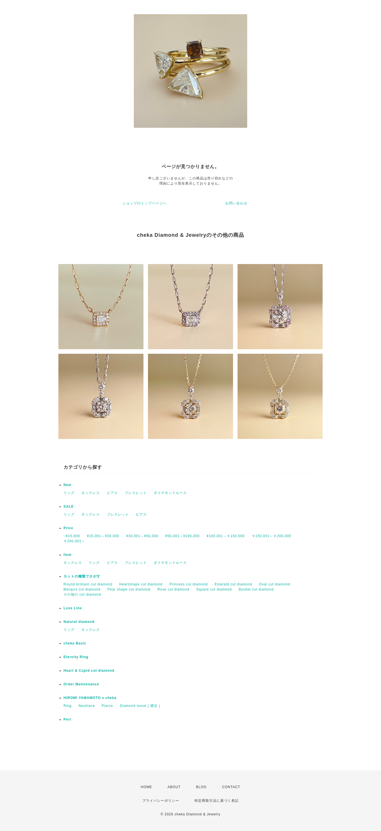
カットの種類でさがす (82, 576)
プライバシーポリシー (160, 801)
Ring (68, 706)
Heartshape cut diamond (141, 584)
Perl (67, 719)
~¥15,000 (72, 536)
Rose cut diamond (173, 589)
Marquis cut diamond (82, 589)
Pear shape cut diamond (129, 589)
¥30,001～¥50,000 (142, 536)
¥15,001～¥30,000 (103, 536)
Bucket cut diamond (256, 589)
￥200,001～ (74, 541)
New (67, 485)
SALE (69, 506)
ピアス (112, 493)
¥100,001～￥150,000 (226, 536)
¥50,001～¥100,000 (182, 536)
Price (68, 528)
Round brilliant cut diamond (88, 584)
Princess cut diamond (189, 584)
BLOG (201, 787)
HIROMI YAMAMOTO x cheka (90, 698)
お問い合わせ (236, 203)
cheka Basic (75, 643)
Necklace (87, 706)
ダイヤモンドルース (170, 493)
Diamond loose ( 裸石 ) (140, 706)
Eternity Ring (76, 657)
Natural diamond (79, 622)
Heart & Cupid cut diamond (89, 671)
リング (69, 493)
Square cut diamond (214, 589)
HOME (146, 787)
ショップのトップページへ (144, 203)
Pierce (107, 706)
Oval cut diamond (274, 584)
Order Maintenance (81, 684)
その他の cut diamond (82, 594)
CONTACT (231, 787)
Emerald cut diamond (233, 584)
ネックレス (90, 493)
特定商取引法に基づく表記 (216, 801)
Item (68, 555)
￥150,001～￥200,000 (271, 536)
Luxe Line (73, 608)
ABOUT (174, 787)
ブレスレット (136, 493)
